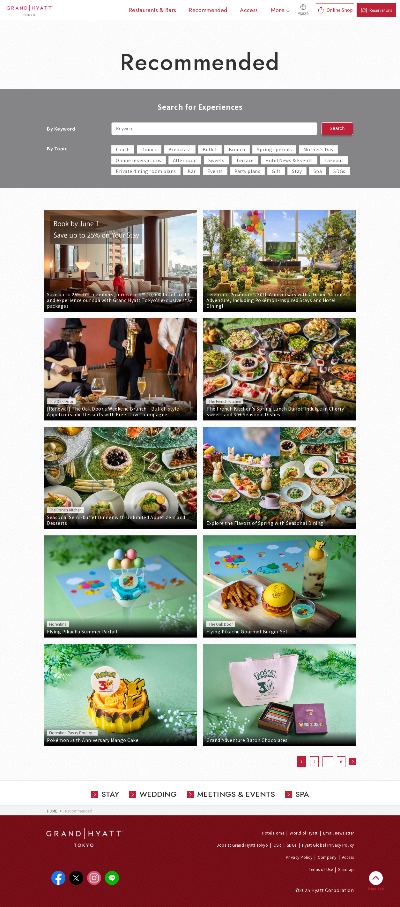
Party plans (247, 171)
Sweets (216, 160)
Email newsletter (338, 832)
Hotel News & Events (289, 160)
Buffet (210, 149)
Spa (318, 171)
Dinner (149, 149)
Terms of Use (321, 869)
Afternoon (185, 160)
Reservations (380, 10)
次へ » (352, 761)
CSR (277, 845)
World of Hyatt (304, 832)
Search (337, 128)
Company (327, 857)
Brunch (237, 149)
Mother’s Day (318, 149)
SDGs (339, 171)
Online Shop (340, 10)
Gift (276, 171)
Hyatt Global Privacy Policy (328, 845)
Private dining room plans (146, 171)
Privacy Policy (299, 857)
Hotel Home (273, 832)
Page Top (376, 888)
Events (215, 171)
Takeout (334, 160)
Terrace (245, 160)
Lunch (123, 149)
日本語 (303, 14)
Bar (192, 171)
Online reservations (138, 160)
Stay (297, 171)
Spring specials (274, 149)
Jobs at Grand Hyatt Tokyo (242, 845)
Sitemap (346, 869)
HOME (52, 810)
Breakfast (179, 149)
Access (348, 857)
